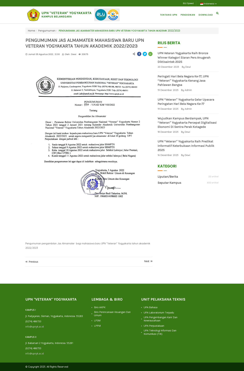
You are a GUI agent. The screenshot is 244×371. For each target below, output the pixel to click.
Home (31, 30)
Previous (31, 261)
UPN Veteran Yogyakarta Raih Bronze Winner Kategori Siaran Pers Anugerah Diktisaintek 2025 (184, 57)
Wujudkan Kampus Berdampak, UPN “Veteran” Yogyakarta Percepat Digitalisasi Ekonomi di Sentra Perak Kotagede (187, 122)
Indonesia (208, 3)
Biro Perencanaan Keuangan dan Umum (112, 313)
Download (206, 14)
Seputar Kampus (169, 183)
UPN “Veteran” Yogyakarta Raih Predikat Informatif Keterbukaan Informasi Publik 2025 (186, 146)
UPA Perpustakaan (154, 325)
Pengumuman (46, 30)
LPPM (97, 325)
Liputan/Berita (168, 176)
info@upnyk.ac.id (34, 326)
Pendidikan (188, 14)
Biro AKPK (99, 307)
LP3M (97, 320)
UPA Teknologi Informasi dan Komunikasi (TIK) (160, 332)
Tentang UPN (168, 14)
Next (148, 261)
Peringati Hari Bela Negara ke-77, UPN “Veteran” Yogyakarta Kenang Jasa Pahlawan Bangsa (183, 81)
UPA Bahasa (150, 307)
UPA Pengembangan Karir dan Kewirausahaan (160, 319)
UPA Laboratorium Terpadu (159, 312)
